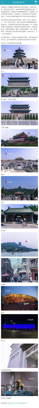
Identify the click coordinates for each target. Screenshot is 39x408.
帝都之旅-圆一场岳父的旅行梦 (17, 403)
